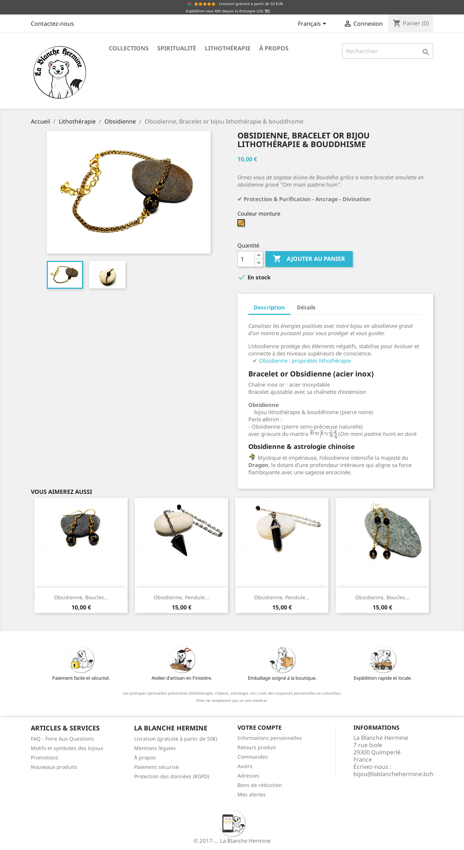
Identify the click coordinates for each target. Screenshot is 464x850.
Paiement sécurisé (156, 766)
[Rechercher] (387, 51)
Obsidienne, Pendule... (181, 597)
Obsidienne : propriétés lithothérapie (305, 360)
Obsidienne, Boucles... (81, 597)
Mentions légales (155, 748)
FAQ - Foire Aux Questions (62, 738)
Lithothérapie (227, 48)
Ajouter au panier (309, 259)
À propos (274, 48)
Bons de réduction (259, 785)
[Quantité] (246, 259)
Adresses (248, 775)
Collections (129, 48)
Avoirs (244, 766)
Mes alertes (251, 794)
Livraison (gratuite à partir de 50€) (175, 738)
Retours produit (256, 747)
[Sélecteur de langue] (313, 24)
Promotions (44, 757)
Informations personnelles (269, 737)
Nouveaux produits (54, 766)
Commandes (252, 756)
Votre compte (259, 728)
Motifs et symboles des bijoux (67, 748)
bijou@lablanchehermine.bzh (393, 774)
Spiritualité (176, 48)
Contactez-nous (52, 24)
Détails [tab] (306, 307)
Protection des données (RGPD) (171, 776)
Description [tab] (269, 307)
